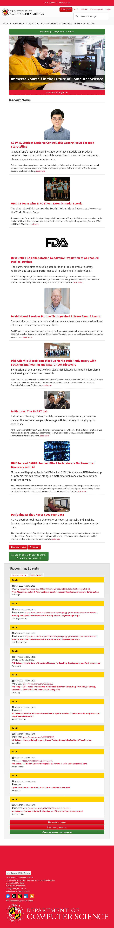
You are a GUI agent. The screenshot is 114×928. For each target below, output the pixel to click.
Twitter (14, 896)
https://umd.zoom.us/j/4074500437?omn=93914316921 (47, 808)
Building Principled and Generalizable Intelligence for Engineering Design (46, 615)
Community (65, 23)
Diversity (79, 23)
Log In (108, 9)
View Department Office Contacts (18, 873)
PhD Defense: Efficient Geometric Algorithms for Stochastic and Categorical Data (49, 763)
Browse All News (18, 547)
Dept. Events (20, 575)
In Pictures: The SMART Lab (29, 411)
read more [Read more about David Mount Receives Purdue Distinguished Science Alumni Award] (27, 337)
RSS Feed (34, 547)
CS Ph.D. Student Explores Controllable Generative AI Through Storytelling (52, 144)
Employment (66, 9)
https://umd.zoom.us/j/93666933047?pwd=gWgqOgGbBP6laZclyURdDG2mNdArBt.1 (60, 612)
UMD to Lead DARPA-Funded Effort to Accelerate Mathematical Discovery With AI (52, 465)
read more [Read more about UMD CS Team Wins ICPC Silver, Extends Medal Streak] (34, 224)
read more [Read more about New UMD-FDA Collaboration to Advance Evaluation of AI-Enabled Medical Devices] (77, 282)
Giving (91, 23)
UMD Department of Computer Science (23, 12)
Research (18, 23)
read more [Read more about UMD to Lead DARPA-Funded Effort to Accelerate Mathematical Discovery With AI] (81, 491)
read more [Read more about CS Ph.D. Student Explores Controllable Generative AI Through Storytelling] (40, 171)
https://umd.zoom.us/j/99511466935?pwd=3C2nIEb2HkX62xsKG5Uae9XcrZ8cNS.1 (55, 589)
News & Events (49, 23)
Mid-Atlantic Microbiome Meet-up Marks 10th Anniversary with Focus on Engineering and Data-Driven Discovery (53, 362)
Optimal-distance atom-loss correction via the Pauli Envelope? (41, 787)
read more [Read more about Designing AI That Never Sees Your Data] (55, 539)
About (76, 9)
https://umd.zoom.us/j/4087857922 (38, 683)
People (7, 23)
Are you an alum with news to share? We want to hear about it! (28, 556)
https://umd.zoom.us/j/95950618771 (38, 737)
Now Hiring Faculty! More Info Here (57, 31)
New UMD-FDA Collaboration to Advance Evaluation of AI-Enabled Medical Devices (55, 260)
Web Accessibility (13, 901)
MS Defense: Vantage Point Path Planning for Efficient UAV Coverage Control (47, 811)
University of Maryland (57, 3)
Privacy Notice (27, 901)
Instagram (20, 896)
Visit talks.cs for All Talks (57, 827)
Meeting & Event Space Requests (57, 832)
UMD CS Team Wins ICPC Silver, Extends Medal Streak (46, 203)
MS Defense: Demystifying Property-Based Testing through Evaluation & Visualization (51, 740)
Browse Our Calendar (57, 822)
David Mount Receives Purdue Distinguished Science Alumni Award (56, 316)
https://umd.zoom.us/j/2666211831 (37, 760)
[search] (91, 16)
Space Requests (96, 9)
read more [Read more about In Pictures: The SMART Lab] (44, 435)
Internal (84, 9)
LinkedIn (26, 896)
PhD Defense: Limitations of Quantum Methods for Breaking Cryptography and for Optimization (56, 663)
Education (32, 23)
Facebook (8, 896)
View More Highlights (57, 92)
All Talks (36, 575)
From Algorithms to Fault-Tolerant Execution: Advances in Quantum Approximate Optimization (55, 592)
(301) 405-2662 (22, 891)
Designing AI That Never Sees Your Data (37, 514)
